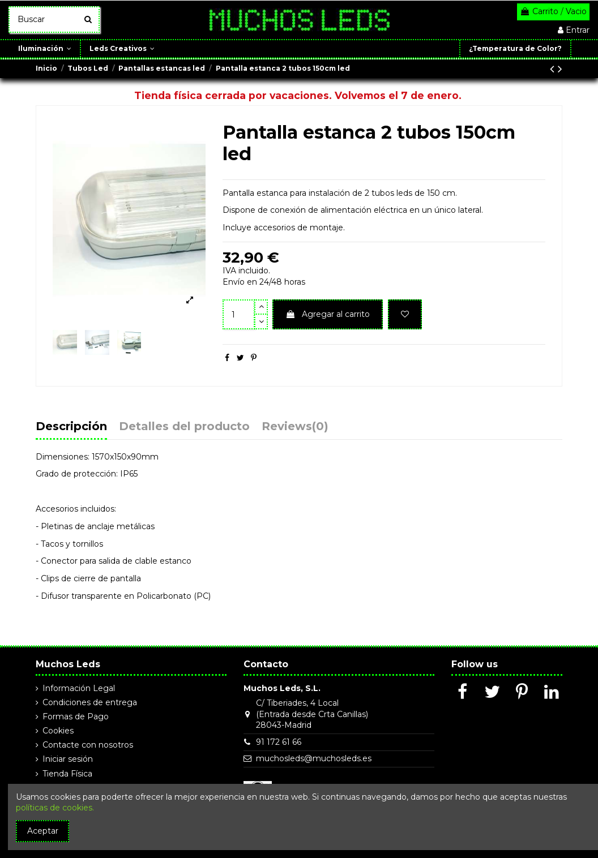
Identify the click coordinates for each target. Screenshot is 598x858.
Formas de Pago (75, 716)
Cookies (58, 731)
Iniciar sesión (67, 759)
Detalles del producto (184, 427)
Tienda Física (67, 774)
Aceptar (42, 831)
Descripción (71, 427)
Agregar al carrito (327, 314)
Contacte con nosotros (87, 745)
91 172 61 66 (278, 742)
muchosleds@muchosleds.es (313, 758)
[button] (579, 48)
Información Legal (78, 688)
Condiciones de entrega (89, 702)
